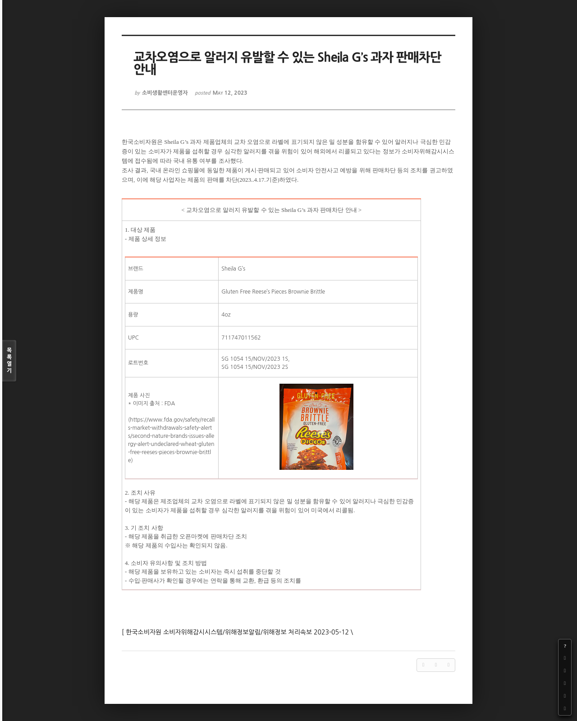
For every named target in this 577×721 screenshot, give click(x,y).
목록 (9, 361)
